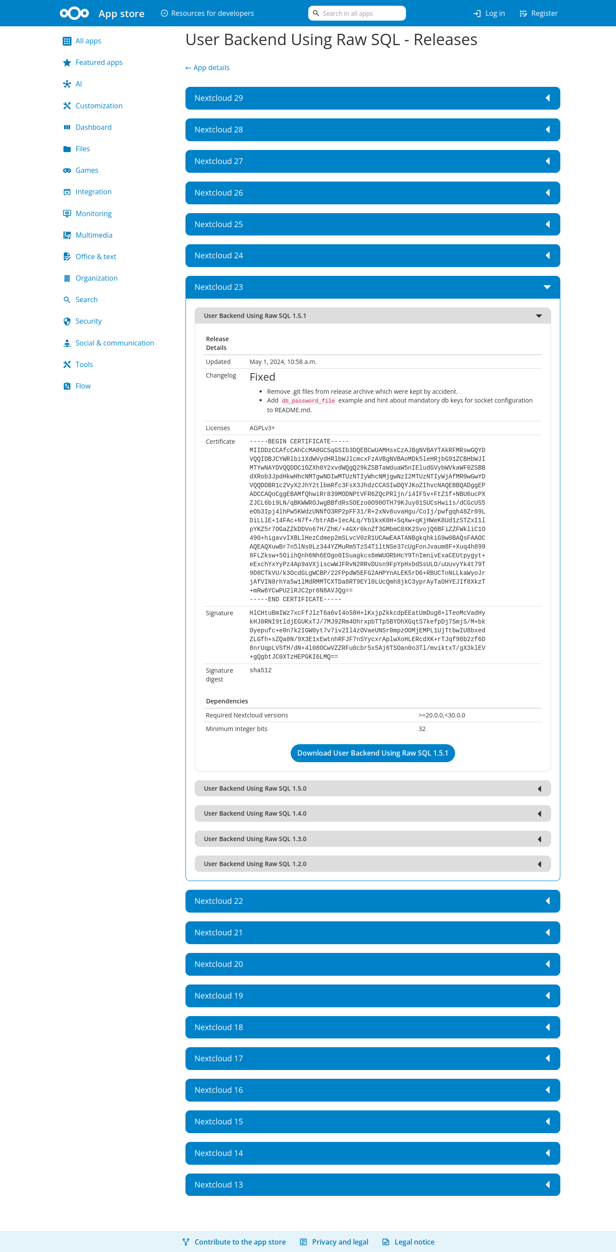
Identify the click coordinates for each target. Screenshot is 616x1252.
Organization (90, 278)
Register (538, 13)
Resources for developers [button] (207, 13)
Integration (87, 191)
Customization (93, 106)
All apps (82, 41)
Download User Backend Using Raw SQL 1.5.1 (373, 752)
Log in (488, 13)
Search (80, 299)
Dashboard (87, 127)
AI (72, 84)
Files (76, 148)
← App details (207, 67)
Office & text (90, 256)
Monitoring (87, 213)
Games (81, 170)
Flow (77, 386)
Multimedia (88, 235)
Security (82, 321)
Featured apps (93, 62)
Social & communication (108, 343)
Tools (78, 364)
